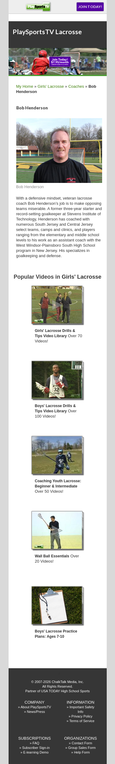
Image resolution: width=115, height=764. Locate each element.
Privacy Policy (81, 716)
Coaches (76, 86)
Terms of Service (81, 721)
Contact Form (82, 743)
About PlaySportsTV (36, 707)
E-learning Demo (36, 752)
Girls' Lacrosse (51, 86)
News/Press (36, 711)
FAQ (36, 743)
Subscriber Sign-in (36, 748)
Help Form (82, 752)
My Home (24, 86)
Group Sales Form (82, 748)
